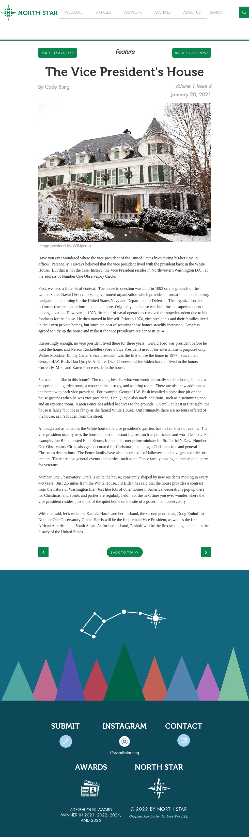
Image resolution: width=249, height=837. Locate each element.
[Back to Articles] (57, 53)
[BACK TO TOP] (125, 552)
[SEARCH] (219, 12)
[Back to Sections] (191, 53)
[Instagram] (124, 741)
